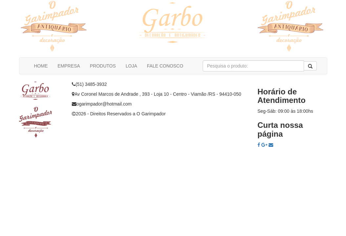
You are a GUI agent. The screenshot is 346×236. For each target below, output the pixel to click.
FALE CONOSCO (165, 66)
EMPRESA (69, 66)
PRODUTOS (103, 66)
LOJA (131, 66)
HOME (41, 66)
